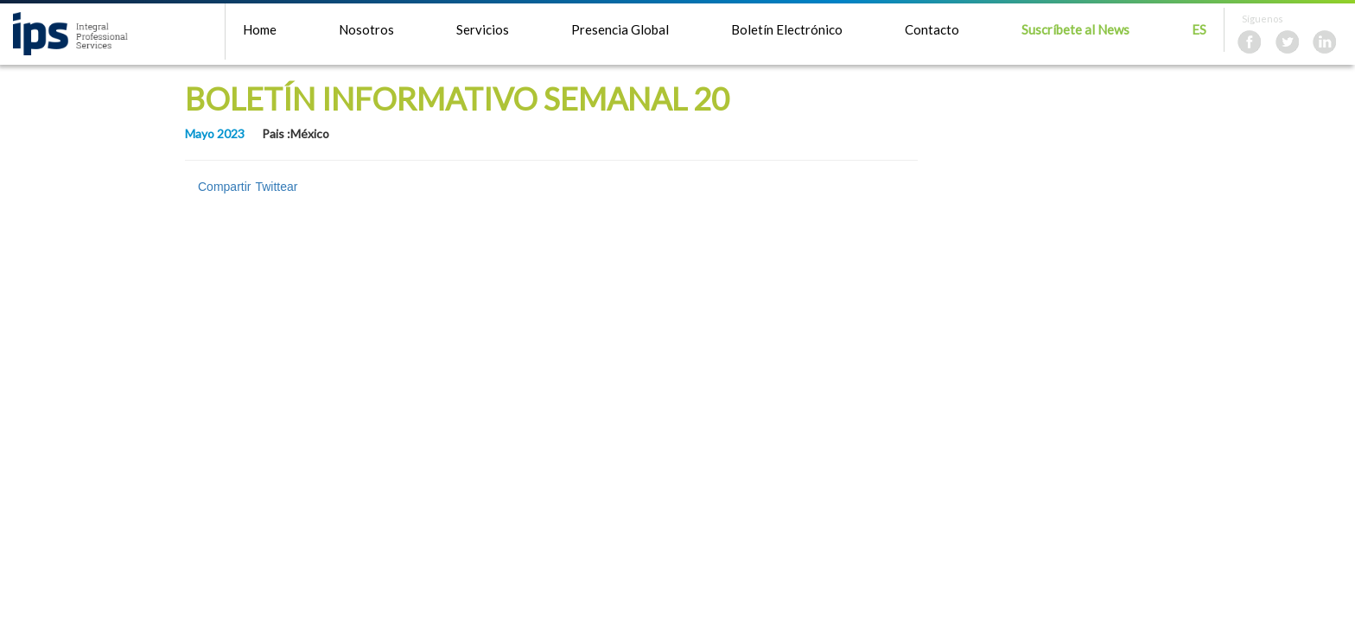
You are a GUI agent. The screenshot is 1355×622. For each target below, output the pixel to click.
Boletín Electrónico (787, 29)
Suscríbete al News (1075, 29)
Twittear (276, 187)
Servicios (482, 29)
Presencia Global (620, 29)
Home (260, 29)
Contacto (932, 29)
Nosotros (366, 29)
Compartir (224, 187)
